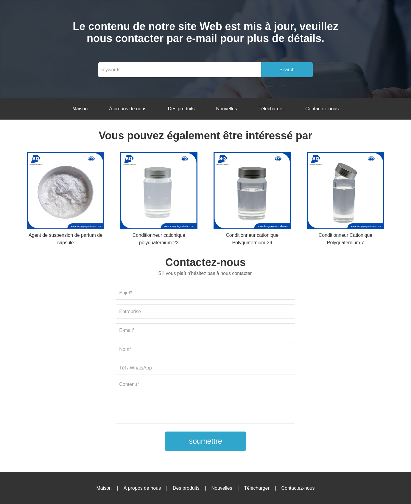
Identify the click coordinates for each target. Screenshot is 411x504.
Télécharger (271, 108)
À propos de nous (127, 108)
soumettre (205, 441)
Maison (80, 108)
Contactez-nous (322, 108)
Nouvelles (226, 108)
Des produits (181, 108)
